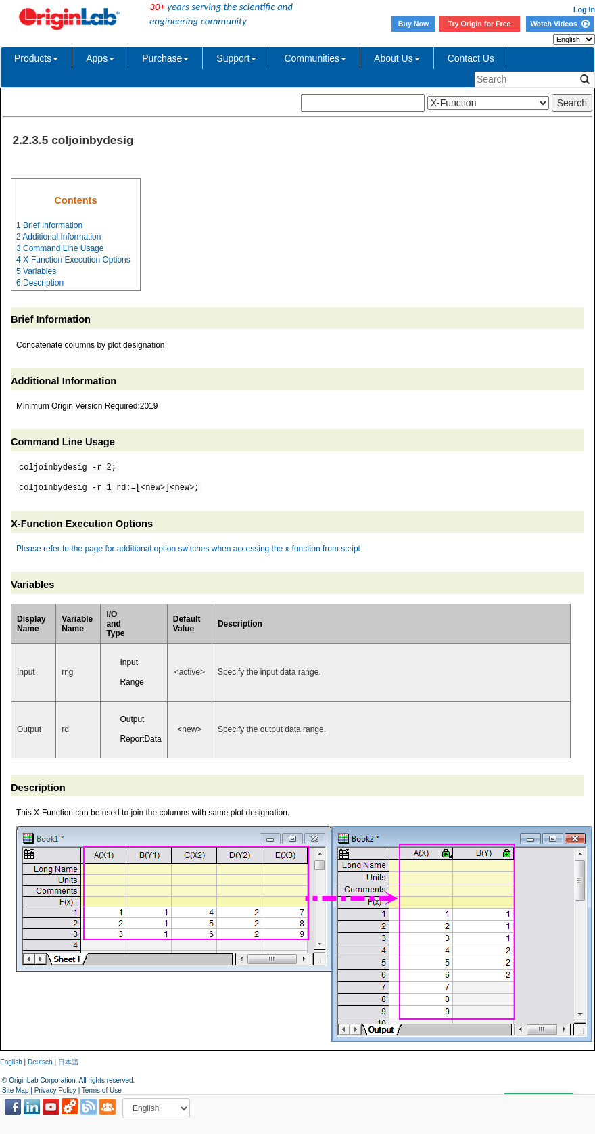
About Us (397, 58)
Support (236, 58)
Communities (315, 58)
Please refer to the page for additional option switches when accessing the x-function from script (188, 548)
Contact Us (471, 58)
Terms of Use (102, 1090)
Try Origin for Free (479, 24)
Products (36, 58)
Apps (100, 58)
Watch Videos (559, 24)
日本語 (68, 1062)
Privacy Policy (55, 1090)
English (11, 1062)
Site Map (15, 1090)
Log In (584, 9)
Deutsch (40, 1062)
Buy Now (413, 24)
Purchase (165, 58)
